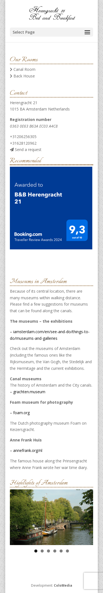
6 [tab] (67, 550)
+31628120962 (23, 143)
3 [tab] (48, 550)
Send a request (25, 149)
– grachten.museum (27, 391)
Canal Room (22, 69)
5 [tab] (61, 550)
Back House (22, 76)
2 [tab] (42, 550)
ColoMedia (63, 585)
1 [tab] (35, 550)
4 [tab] (54, 550)
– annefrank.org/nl (26, 450)
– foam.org (20, 412)
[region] (51, 517)
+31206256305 (23, 136)
